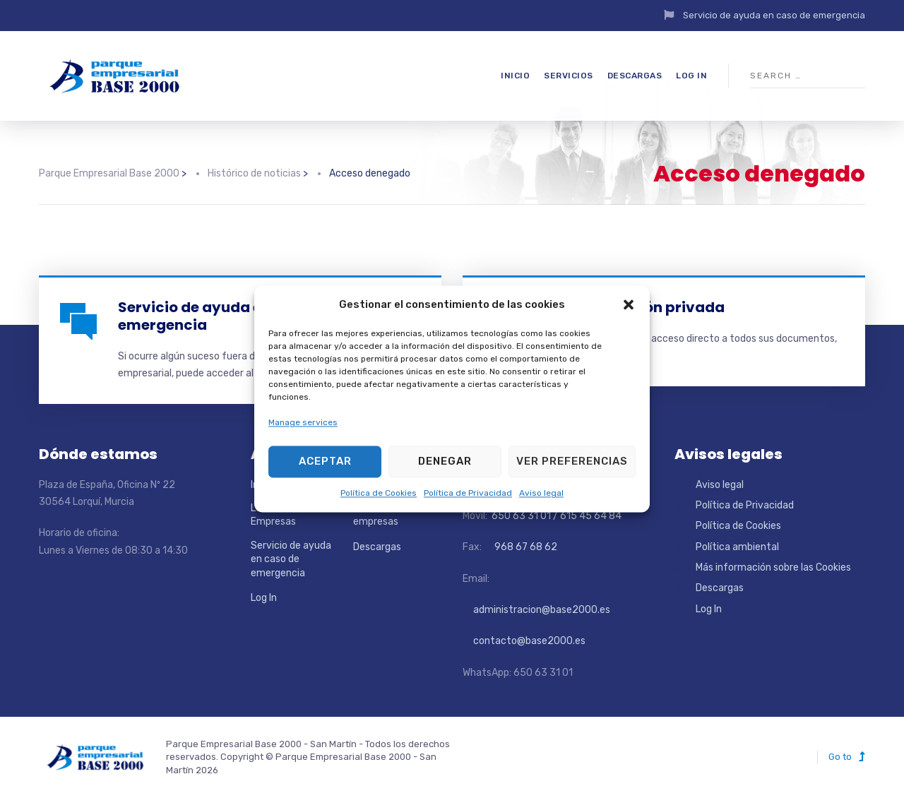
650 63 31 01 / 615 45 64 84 (555, 516)
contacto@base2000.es (524, 641)
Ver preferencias (572, 461)
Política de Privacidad (468, 493)
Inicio (515, 76)
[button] (629, 305)
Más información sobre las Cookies (773, 567)
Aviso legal (541, 493)
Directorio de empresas (382, 515)
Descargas (634, 76)
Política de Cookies (378, 493)
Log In (691, 76)
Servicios (568, 76)
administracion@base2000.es (536, 610)
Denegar (445, 461)
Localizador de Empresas (283, 515)
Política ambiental (737, 547)
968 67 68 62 (524, 547)
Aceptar (325, 461)
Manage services (303, 423)
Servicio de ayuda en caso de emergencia (774, 15)
